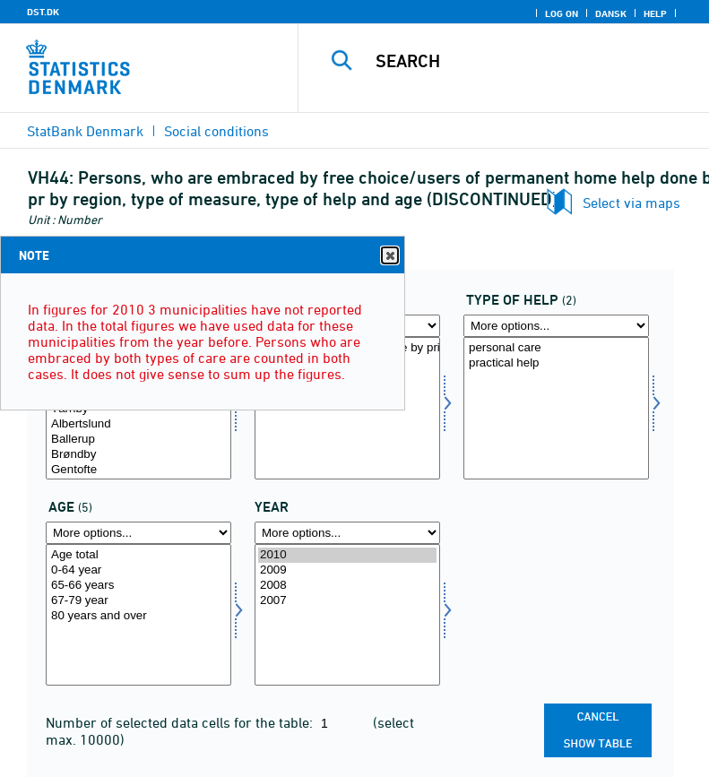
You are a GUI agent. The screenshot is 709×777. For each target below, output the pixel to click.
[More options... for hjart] (556, 326)
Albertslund (138, 424)
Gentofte (138, 470)
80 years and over (138, 616)
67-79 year (138, 601)
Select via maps (631, 202)
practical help (556, 363)
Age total (138, 555)
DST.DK (43, 11)
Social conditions (216, 131)
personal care (556, 348)
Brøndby (138, 454)
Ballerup (138, 439)
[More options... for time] (347, 533)
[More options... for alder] (138, 533)
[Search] (530, 61)
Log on (561, 13)
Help (655, 13)
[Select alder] (138, 615)
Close (389, 255)
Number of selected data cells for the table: (181, 722)
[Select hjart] (556, 408)
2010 (347, 555)
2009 (347, 570)
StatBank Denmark (85, 131)
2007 (347, 601)
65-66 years (138, 585)
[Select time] (347, 615)
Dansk (611, 13)
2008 (347, 585)
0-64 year (138, 570)
